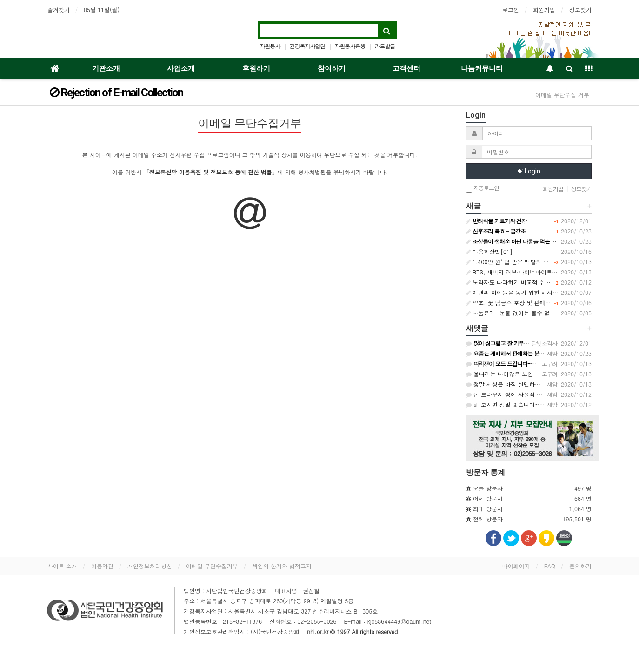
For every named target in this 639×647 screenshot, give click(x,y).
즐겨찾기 (58, 9)
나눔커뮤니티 (482, 68)
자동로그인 (482, 189)
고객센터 (406, 68)
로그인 (510, 9)
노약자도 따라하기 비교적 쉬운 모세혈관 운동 (527, 282)
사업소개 (181, 68)
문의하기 (580, 566)
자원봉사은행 (350, 46)
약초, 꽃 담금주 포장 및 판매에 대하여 (518, 303)
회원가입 (544, 9)
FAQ (549, 566)
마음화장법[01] (489, 251)
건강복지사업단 (307, 46)
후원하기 (256, 68)
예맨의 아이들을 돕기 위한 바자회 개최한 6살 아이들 (536, 292)
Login (529, 171)
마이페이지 (516, 566)
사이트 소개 (62, 566)
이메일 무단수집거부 (212, 566)
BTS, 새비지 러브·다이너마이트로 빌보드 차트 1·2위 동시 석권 (548, 272)
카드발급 (385, 46)
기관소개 (106, 68)
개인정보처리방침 (149, 566)
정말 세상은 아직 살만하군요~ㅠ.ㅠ (515, 384)
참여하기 (332, 68)
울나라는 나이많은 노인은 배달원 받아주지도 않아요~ (538, 374)
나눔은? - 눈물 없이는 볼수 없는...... (517, 313)
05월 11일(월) (102, 9)
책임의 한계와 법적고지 (282, 566)
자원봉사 (270, 46)
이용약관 (102, 566)
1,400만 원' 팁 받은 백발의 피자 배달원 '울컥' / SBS (536, 262)
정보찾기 (580, 9)
